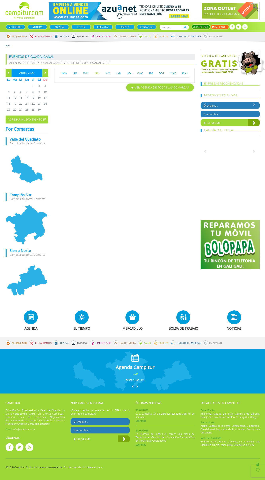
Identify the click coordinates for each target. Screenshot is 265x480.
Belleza (163, 36)
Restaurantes (43, 36)
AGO (140, 72)
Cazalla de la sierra (219, 426)
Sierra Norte (20, 250)
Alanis (204, 426)
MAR (85, 72)
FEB (75, 72)
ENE (64, 72)
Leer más (141, 421)
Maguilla (244, 417)
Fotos (81, 26)
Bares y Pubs (103, 36)
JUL (129, 72)
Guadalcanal (208, 429)
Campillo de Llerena (247, 413)
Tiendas (64, 36)
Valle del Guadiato (25, 139)
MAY (108, 72)
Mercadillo (15, 26)
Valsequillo (226, 445)
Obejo (215, 445)
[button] (133, 386)
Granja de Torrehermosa (215, 417)
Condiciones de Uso (74, 467)
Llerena (234, 417)
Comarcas (103, 26)
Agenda (59, 26)
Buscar (185, 27)
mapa (27, 169)
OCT (161, 72)
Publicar (200, 27)
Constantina (238, 426)
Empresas (82, 36)
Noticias (37, 26)
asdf (135, 374)
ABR (97, 72)
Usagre (254, 417)
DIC (184, 72)
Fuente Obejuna (228, 441)
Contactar (146, 26)
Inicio (9, 45)
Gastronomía (127, 36)
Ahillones (206, 413)
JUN (119, 72)
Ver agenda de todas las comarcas (160, 87)
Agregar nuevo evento (27, 119)
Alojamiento (19, 36)
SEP (151, 72)
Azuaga (217, 413)
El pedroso (253, 426)
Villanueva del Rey (244, 445)
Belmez (205, 441)
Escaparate (215, 36)
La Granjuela (246, 441)
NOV (173, 72)
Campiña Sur (20, 194)
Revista (124, 26)
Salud (147, 36)
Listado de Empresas (189, 36)
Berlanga (228, 413)
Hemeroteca (95, 467)
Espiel (214, 441)
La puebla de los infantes (230, 429)
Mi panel (219, 27)
